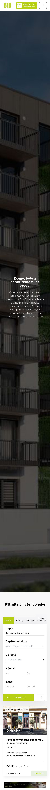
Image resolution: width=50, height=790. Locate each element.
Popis (9, 628)
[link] (25, 720)
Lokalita (11, 654)
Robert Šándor (13, 773)
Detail (39, 773)
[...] (25, 633)
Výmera (11, 668)
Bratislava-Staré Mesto (16, 743)
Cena (9, 682)
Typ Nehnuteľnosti (17, 641)
